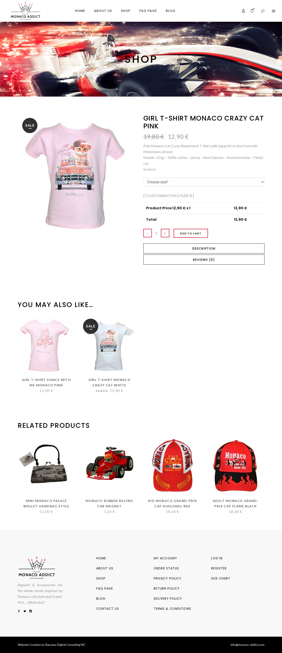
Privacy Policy (167, 578)
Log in (217, 558)
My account (165, 558)
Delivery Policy (168, 598)
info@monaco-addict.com (248, 645)
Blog (100, 598)
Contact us (107, 608)
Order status (166, 568)
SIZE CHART (220, 578)
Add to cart (196, 233)
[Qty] (156, 233)
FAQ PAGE (104, 588)
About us (104, 568)
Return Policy (167, 588)
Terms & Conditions (172, 608)
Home (101, 558)
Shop (100, 578)
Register (219, 568)
